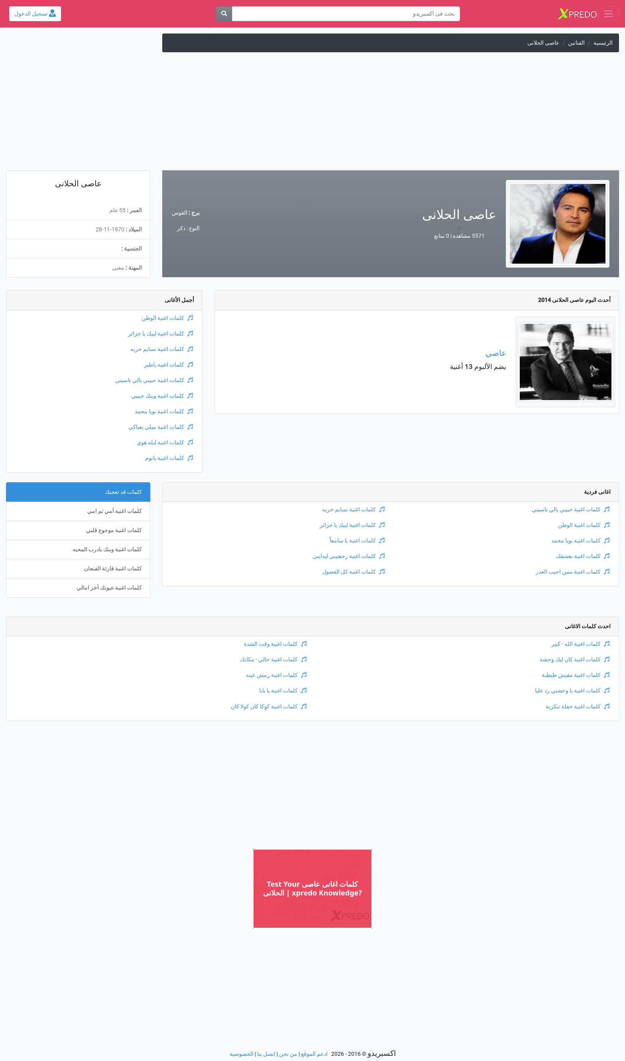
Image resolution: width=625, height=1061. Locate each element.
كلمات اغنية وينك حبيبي (162, 395)
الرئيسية (603, 42)
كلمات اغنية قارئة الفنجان (113, 568)
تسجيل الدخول (35, 13)
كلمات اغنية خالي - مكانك (273, 659)
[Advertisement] (312, 114)
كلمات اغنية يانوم (169, 458)
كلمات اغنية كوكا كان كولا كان (269, 706)
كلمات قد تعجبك (123, 492)
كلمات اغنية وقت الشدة (275, 644)
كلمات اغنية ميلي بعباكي (160, 427)
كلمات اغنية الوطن (167, 318)
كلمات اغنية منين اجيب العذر (572, 571)
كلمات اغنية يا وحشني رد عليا (572, 690)
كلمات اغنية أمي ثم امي (114, 511)
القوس (179, 212)
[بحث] (224, 13)
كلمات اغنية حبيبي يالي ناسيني (154, 380)
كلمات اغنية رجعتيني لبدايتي (348, 556)
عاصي (495, 353)
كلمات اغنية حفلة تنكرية (577, 706)
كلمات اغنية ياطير (168, 364)
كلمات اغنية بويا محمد (164, 411)
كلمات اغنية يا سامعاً (357, 540)
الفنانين (576, 42)
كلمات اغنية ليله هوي (165, 442)
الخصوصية (242, 1054)
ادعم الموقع (314, 1054)
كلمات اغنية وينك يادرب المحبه (107, 549)
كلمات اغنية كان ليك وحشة (574, 659)
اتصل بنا (266, 1054)
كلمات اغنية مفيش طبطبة (575, 675)
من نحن (288, 1054)
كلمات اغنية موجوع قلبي (114, 530)
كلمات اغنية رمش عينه (276, 675)
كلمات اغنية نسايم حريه (161, 349)
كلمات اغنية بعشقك (582, 556)
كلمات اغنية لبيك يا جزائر (160, 333)
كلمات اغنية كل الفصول (353, 571)
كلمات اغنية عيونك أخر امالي (109, 587)
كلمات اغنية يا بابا (283, 690)
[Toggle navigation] (608, 13)
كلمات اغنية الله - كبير (580, 644)
